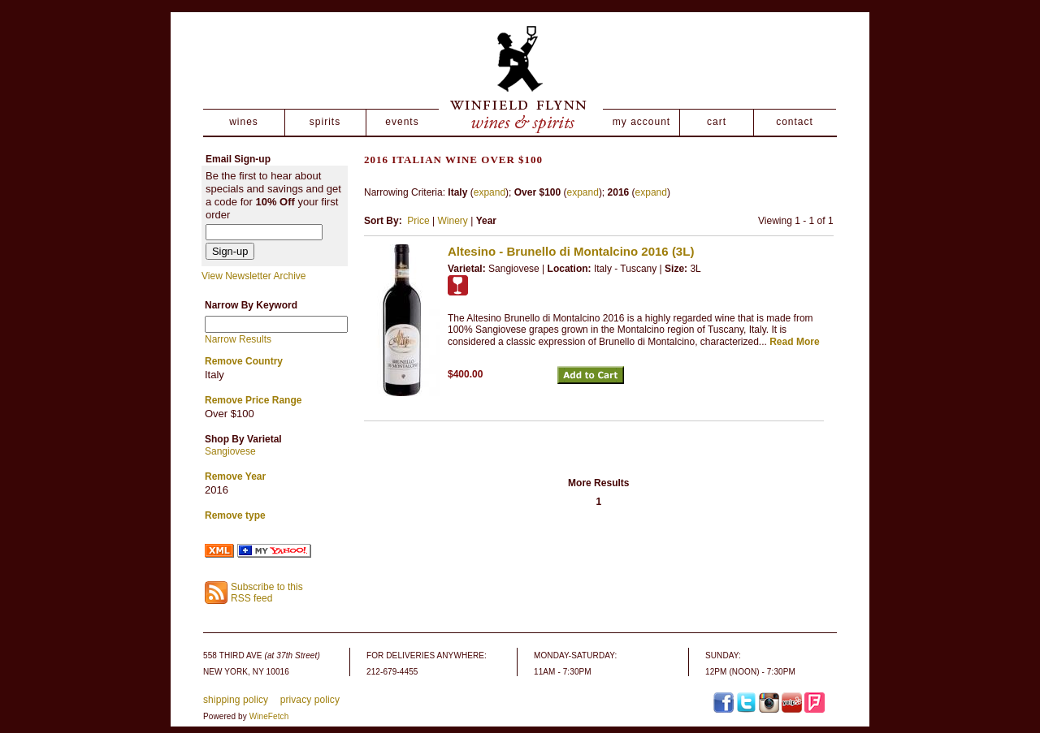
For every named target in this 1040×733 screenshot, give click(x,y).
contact (794, 121)
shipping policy (235, 699)
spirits (325, 121)
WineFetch (269, 716)
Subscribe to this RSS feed (267, 593)
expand (489, 192)
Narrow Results (238, 339)
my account (641, 121)
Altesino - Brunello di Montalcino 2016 (571, 251)
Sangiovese (230, 451)
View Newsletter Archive (254, 276)
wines (243, 121)
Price (418, 220)
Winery (452, 220)
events (401, 121)
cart (716, 121)
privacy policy (310, 699)
